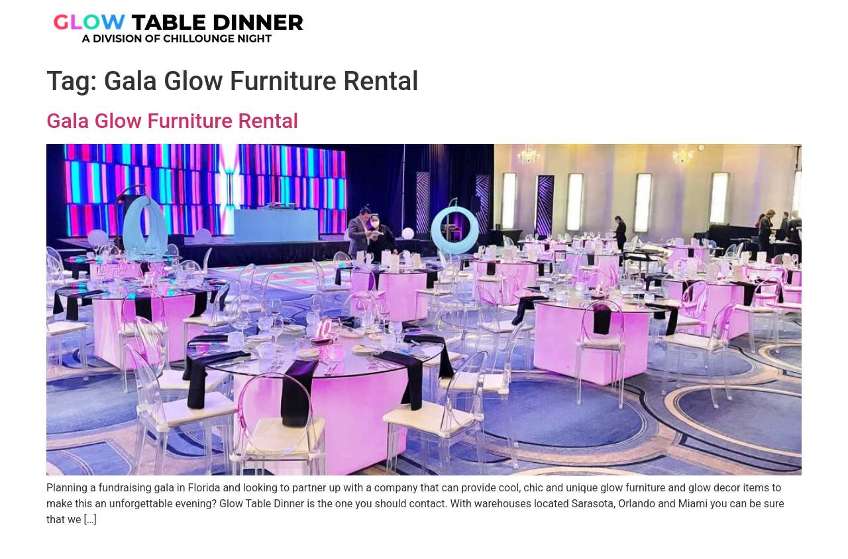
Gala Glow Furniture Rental (172, 120)
